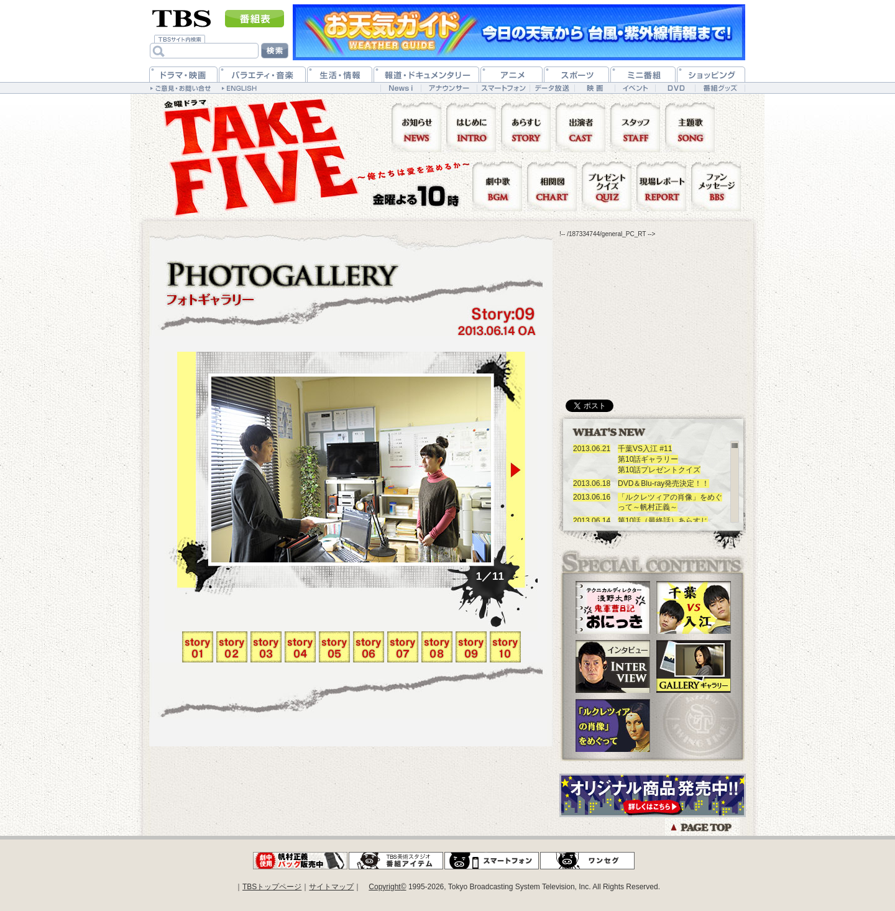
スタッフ (637, 126)
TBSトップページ (271, 886)
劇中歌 (499, 185)
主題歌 (692, 126)
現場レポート (663, 185)
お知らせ (419, 126)
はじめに (473, 126)
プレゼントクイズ (609, 185)
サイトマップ (331, 886)
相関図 (554, 185)
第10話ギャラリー (648, 459)
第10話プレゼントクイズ (659, 469)
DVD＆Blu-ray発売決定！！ (663, 483)
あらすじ (528, 126)
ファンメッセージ (716, 185)
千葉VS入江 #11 (645, 448)
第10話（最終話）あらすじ (663, 520)
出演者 (583, 126)
